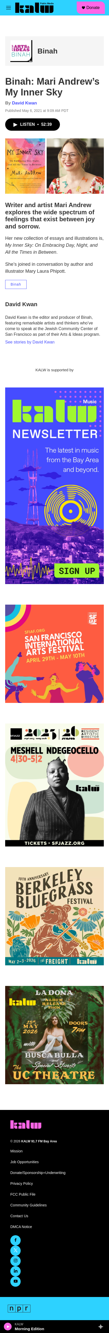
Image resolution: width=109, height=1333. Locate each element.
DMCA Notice (21, 1227)
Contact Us (19, 1216)
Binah (47, 51)
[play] (8, 1326)
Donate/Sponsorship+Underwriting (38, 1173)
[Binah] (21, 51)
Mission (16, 1151)
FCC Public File (22, 1194)
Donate (93, 7)
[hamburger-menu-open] (8, 8)
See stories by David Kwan (29, 342)
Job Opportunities (24, 1162)
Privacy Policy (21, 1184)
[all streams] (102, 1326)
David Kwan (24, 103)
